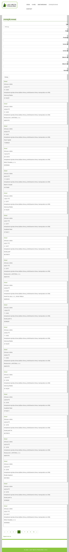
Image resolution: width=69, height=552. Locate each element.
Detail (5, 81)
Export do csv (7, 536)
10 (33, 532)
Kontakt (29, 9)
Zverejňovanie (53, 4)
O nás (34, 4)
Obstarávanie (42, 4)
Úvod (28, 4)
